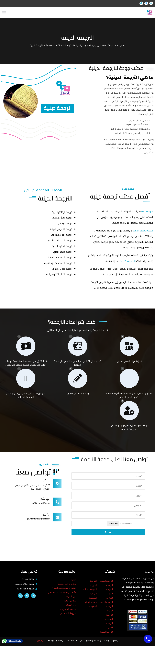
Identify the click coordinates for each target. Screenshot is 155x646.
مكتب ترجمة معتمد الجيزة (64, 588)
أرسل (108, 532)
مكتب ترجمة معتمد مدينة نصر (62, 592)
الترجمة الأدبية (106, 581)
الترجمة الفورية (93, 583)
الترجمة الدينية (106, 602)
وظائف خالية (70, 600)
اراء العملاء (71, 605)
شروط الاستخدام (68, 613)
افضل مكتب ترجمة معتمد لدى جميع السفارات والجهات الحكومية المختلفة (90, 45)
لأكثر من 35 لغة (128, 261)
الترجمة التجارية (109, 595)
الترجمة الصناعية (109, 617)
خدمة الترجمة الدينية (143, 230)
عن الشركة (71, 596)
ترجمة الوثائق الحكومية (90, 604)
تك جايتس (42, 640)
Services (50, 45)
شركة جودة (147, 211)
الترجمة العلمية (109, 625)
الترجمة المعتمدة (93, 595)
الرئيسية (72, 579)
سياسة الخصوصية (68, 609)
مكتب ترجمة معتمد (67, 583)
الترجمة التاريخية (109, 587)
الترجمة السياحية (109, 608)
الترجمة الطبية (106, 631)
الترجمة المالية (90, 589)
